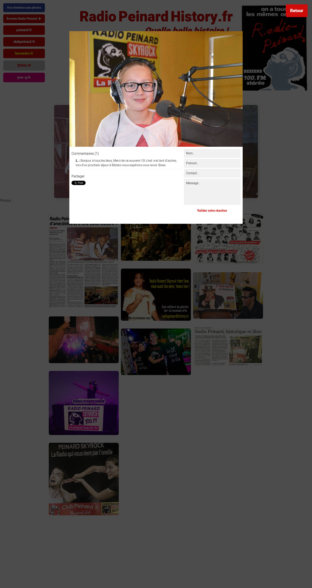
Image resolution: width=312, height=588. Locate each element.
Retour (296, 11)
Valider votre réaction (212, 210)
